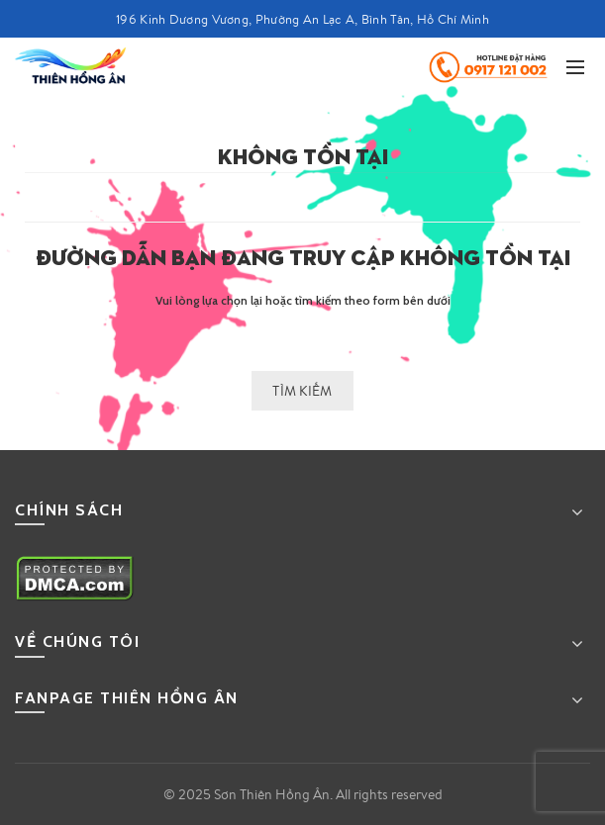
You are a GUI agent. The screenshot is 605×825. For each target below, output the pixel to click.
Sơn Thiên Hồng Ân (272, 794)
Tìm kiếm (302, 391)
